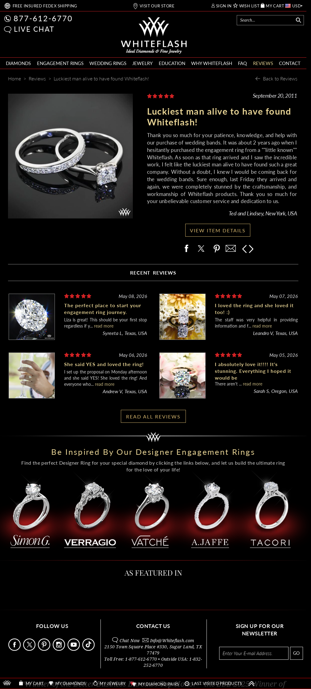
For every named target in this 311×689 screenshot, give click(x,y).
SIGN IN (224, 6)
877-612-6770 (43, 18)
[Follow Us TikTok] (89, 649)
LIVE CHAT (34, 29)
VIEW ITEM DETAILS (218, 230)
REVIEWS (263, 63)
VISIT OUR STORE (157, 6)
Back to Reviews (280, 78)
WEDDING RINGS (107, 63)
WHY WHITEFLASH (211, 63)
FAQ (242, 63)
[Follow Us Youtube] (74, 649)
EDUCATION (172, 63)
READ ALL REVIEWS (153, 416)
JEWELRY (142, 63)
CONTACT (290, 63)
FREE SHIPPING (45, 6)
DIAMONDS (18, 63)
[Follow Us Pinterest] (44, 649)
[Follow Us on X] (30, 649)
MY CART (275, 6)
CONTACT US (153, 626)
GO (296, 653)
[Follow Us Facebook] (15, 649)
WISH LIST (249, 6)
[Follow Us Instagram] (59, 649)
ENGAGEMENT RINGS (60, 63)
